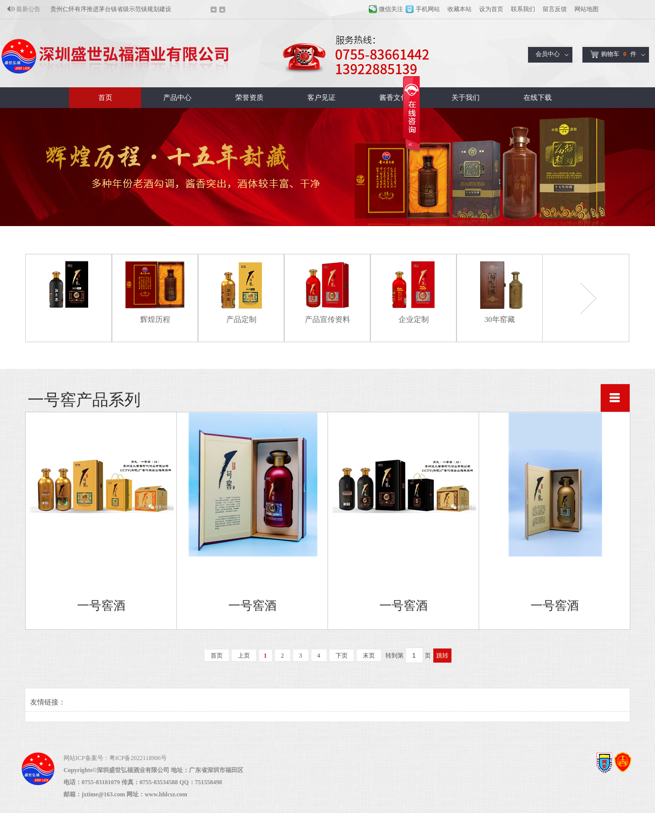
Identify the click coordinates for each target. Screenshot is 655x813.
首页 (105, 97)
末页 (369, 655)
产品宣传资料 (327, 319)
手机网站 (428, 9)
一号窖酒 (101, 605)
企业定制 (414, 319)
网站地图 (586, 9)
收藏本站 (459, 9)
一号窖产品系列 (68, 319)
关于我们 (465, 97)
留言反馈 (555, 9)
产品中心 (177, 97)
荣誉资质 (249, 97)
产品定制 (241, 319)
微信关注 (391, 9)
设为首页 (491, 9)
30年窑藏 (500, 319)
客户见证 (321, 97)
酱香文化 (393, 97)
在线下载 (537, 97)
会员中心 (548, 54)
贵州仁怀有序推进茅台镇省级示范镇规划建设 (110, 9)
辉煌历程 (155, 319)
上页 (244, 655)
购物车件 (613, 54)
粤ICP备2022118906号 (138, 758)
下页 (342, 655)
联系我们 (523, 9)
